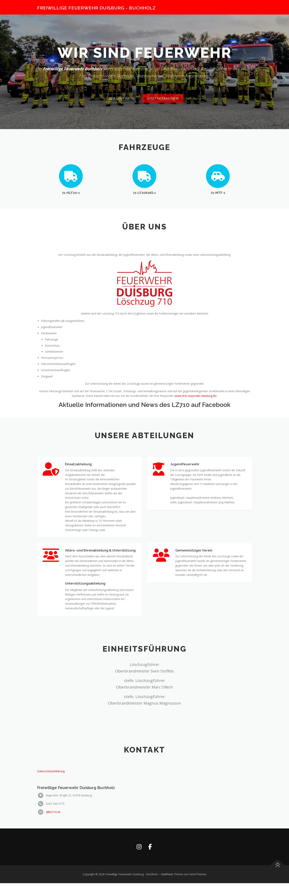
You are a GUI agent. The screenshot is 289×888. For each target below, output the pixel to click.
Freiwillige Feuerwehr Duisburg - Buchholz (96, 7)
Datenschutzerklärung (51, 802)
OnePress (167, 879)
